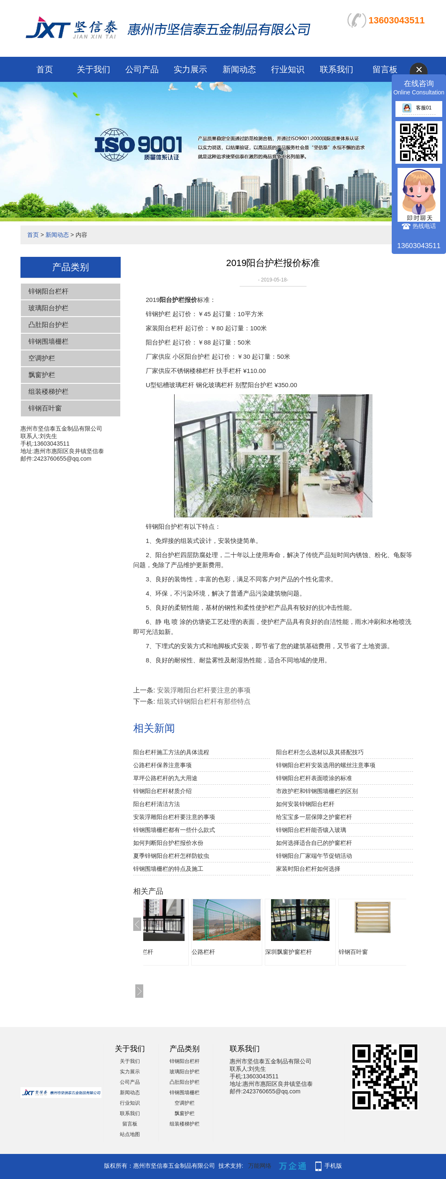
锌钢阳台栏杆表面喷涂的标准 (314, 778)
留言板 (385, 69)
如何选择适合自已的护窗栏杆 (314, 842)
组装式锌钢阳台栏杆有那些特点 (204, 701)
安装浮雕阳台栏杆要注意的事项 (204, 690)
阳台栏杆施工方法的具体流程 (171, 752)
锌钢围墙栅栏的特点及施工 (168, 868)
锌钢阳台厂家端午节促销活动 (314, 855)
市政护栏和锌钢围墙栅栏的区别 (317, 791)
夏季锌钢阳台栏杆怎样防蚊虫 (171, 855)
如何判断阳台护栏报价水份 (168, 842)
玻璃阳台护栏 (48, 308)
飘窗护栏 (41, 374)
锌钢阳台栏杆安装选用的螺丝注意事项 (325, 765)
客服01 (416, 108)
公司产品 (142, 69)
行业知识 (287, 69)
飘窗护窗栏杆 (169, 951)
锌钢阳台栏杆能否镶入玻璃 (311, 830)
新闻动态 (239, 69)
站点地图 (130, 1134)
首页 (44, 69)
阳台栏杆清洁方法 (156, 804)
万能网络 (259, 1165)
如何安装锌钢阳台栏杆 (305, 804)
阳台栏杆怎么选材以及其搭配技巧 (320, 752)
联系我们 (336, 69)
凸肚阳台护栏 (48, 324)
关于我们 (93, 69)
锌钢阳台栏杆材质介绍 (162, 791)
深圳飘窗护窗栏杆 (322, 951)
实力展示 (190, 69)
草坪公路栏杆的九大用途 (165, 778)
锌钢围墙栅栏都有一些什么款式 (174, 830)
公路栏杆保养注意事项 (162, 765)
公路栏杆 (236, 951)
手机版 (333, 1165)
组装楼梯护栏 (48, 391)
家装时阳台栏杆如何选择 (308, 868)
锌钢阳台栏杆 (48, 291)
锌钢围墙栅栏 (48, 341)
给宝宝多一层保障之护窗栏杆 (314, 817)
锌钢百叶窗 (45, 408)
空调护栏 (41, 358)
